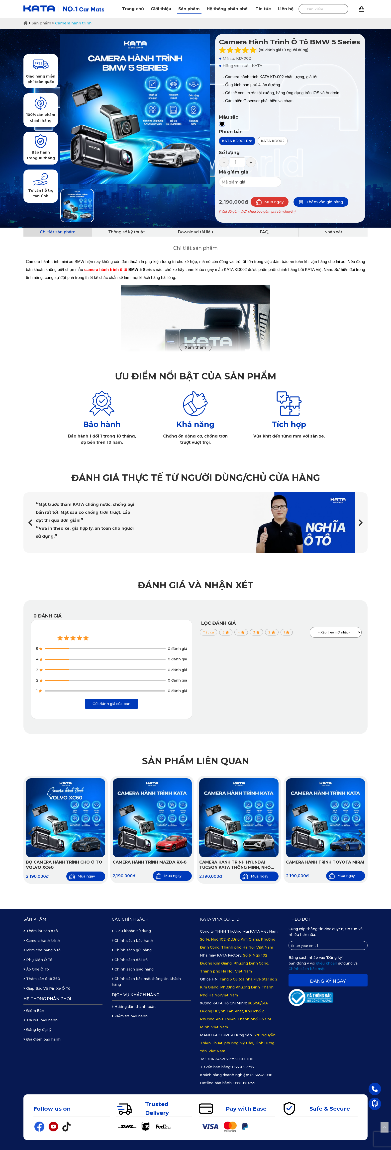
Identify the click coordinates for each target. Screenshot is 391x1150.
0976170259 (244, 1083)
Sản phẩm (189, 8)
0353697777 (243, 1067)
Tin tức (263, 8)
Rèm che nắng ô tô (42, 950)
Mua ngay (270, 202)
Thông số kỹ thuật (126, 232)
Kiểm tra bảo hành (130, 1016)
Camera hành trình (73, 23)
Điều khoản (327, 963)
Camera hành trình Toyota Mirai (325, 862)
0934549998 (261, 1075)
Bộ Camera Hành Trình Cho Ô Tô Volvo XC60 (64, 865)
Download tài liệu (195, 232)
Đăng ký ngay (328, 981)
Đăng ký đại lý (37, 1029)
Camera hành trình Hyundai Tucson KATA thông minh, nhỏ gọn (235, 865)
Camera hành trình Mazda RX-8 (150, 862)
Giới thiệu (161, 8)
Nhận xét (333, 232)
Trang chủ (133, 8)
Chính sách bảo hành (132, 940)
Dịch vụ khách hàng (135, 994)
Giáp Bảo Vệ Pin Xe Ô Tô (46, 988)
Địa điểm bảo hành (42, 1039)
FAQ (264, 232)
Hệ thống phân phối (228, 8)
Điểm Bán (33, 1010)
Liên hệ (285, 8)
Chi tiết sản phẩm (58, 232)
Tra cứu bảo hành (40, 1020)
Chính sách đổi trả (130, 960)
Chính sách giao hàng (133, 969)
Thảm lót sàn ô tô (40, 931)
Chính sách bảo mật (307, 969)
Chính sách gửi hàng (132, 950)
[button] (360, 523)
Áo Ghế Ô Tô (36, 969)
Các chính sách (130, 919)
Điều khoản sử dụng (131, 931)
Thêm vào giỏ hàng (320, 201)
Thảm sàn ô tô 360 (41, 978)
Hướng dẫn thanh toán (134, 1006)
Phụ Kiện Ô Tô (37, 960)
